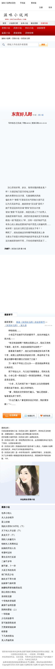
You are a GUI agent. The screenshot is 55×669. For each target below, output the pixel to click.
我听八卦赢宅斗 (8, 539)
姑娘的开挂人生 (8, 548)
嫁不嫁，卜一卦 (8, 566)
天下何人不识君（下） (11, 531)
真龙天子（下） (8, 535)
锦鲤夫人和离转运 (9, 544)
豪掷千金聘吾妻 (8, 605)
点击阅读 (13, 415)
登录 (50, 7)
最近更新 (34, 23)
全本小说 (24, 23)
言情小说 (6, 28)
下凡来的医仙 (7, 636)
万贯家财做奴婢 (8, 627)
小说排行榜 (13, 23)
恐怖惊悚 (29, 33)
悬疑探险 (17, 33)
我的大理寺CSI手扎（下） (13, 526)
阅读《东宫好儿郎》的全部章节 (30, 322)
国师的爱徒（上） (9, 610)
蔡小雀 (41, 115)
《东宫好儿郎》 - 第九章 (15, 325)
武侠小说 (17, 28)
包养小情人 (6, 513)
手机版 (22, 3)
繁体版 (33, 3)
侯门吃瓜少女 (7, 574)
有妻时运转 (6, 553)
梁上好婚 (5, 522)
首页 (4, 23)
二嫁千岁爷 (6, 561)
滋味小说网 (16, 16)
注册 (41, 7)
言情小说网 (33, 665)
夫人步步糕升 (7, 517)
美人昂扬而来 (7, 640)
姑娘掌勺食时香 (8, 583)
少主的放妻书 (7, 618)
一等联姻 (5, 614)
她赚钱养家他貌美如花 (11, 588)
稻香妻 (4, 631)
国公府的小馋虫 (8, 592)
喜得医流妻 (6, 596)
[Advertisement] (27, 76)
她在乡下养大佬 (8, 579)
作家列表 (44, 23)
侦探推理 (41, 28)
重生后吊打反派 (8, 557)
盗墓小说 (6, 33)
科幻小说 (29, 28)
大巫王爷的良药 (8, 570)
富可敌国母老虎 (8, 623)
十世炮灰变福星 (8, 601)
